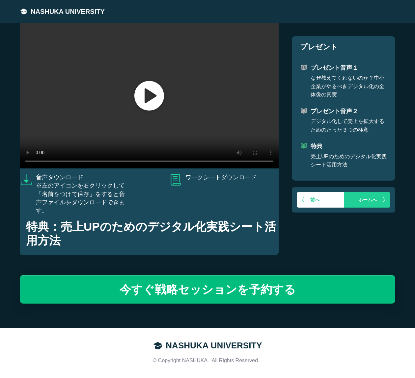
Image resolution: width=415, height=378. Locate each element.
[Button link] (320, 200)
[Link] (24, 11)
